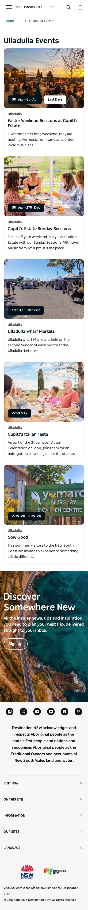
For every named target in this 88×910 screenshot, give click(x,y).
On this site (44, 800)
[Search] (68, 8)
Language (44, 848)
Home (11, 21)
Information (44, 816)
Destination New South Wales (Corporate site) (55, 872)
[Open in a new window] (44, 78)
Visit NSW (44, 784)
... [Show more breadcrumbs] (24, 21)
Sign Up (16, 644)
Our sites (44, 832)
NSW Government (31, 872)
